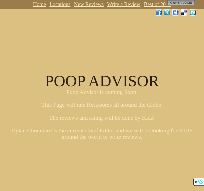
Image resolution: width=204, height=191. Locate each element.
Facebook (159, 12)
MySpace (176, 12)
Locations (59, 4)
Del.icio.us (184, 12)
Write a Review (124, 4)
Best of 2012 (157, 4)
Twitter (167, 12)
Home (39, 4)
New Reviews (89, 4)
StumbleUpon (193, 12)
